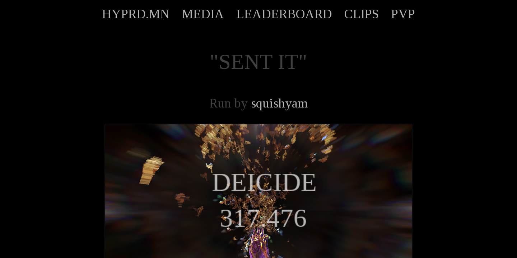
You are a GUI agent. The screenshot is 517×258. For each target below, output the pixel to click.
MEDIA (203, 14)
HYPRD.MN (135, 14)
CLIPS (361, 14)
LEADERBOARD (284, 14)
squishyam (279, 103)
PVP (403, 14)
